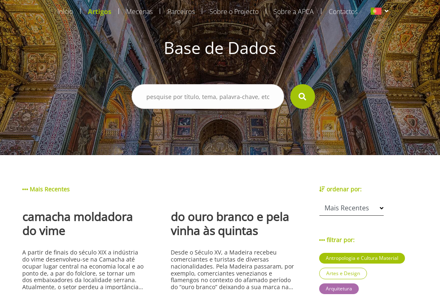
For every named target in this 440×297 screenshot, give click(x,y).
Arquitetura (339, 288)
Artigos (99, 11)
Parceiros (181, 11)
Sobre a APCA (293, 11)
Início (65, 11)
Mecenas (139, 11)
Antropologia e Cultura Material (362, 258)
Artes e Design (343, 273)
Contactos (343, 11)
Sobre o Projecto (234, 11)
